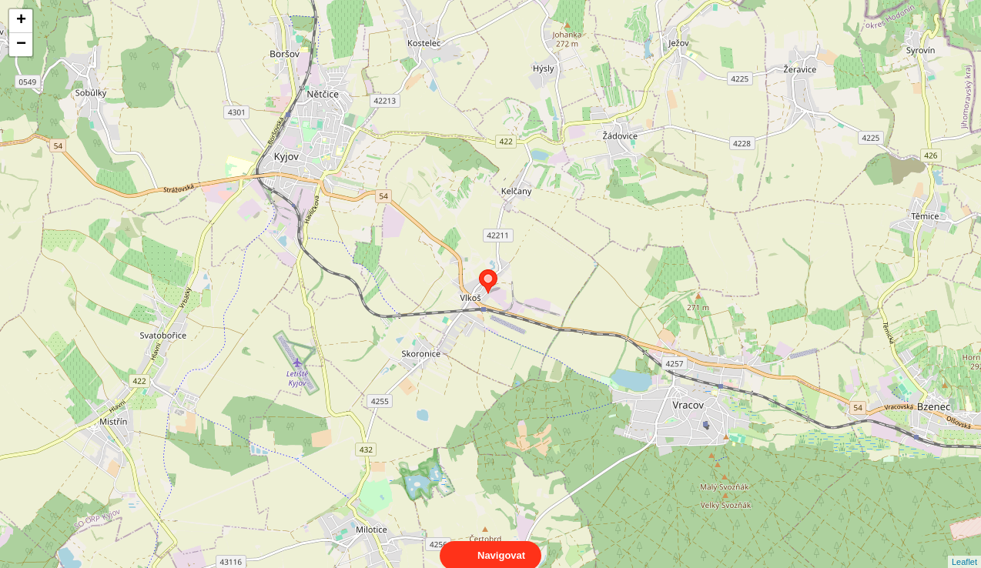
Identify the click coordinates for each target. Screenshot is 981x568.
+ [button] (21, 20)
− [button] (21, 44)
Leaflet (964, 548)
